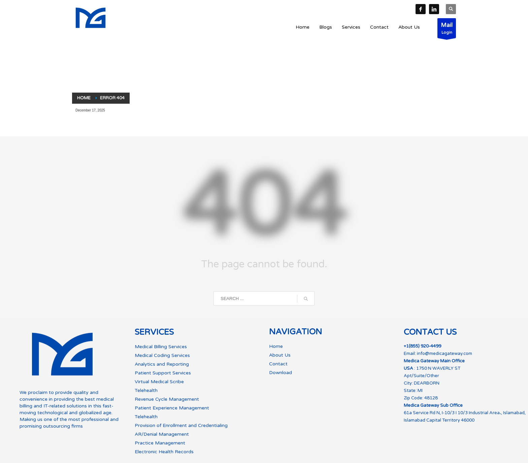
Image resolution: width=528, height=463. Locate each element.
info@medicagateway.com (444, 353)
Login (446, 30)
